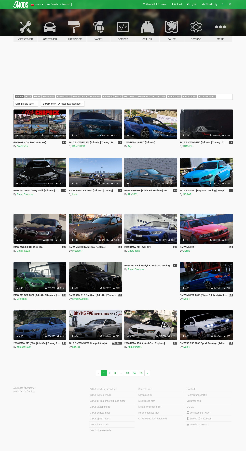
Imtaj (74, 194)
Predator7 (77, 250)
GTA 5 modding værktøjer (103, 389)
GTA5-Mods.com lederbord (152, 418)
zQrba (186, 250)
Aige (130, 146)
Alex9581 (132, 194)
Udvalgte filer (145, 395)
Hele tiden (26, 103)
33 (127, 373)
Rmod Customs (25, 194)
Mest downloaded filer (149, 406)
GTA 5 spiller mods (100, 418)
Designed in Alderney (24, 388)
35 (141, 373)
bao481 (76, 347)
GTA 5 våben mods (100, 406)
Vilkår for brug (194, 401)
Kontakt (191, 389)
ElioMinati (22, 298)
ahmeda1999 (24, 347)
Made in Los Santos (23, 391)
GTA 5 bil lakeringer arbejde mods (108, 401)
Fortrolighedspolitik (197, 395)
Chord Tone (134, 250)
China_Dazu (23, 250)
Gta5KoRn (22, 146)
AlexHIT (187, 298)
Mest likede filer (146, 401)
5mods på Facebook (199, 418)
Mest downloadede (63, 103)
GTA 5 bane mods (99, 424)
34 (134, 373)
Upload (176, 4)
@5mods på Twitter (198, 412)
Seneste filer (145, 389)
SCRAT (187, 194)
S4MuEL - (188, 146)
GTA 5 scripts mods (100, 412)
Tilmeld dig (209, 4)
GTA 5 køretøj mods (100, 395)
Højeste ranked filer (148, 412)
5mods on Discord (198, 424)
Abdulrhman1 (135, 347)
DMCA (190, 406)
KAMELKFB (78, 146)
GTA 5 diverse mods (100, 430)
